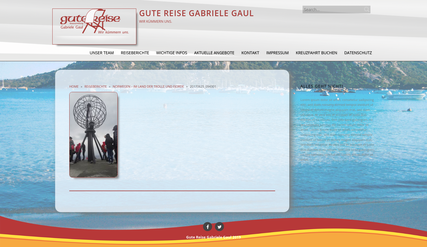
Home (74, 86)
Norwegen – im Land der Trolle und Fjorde (148, 86)
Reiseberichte (96, 86)
